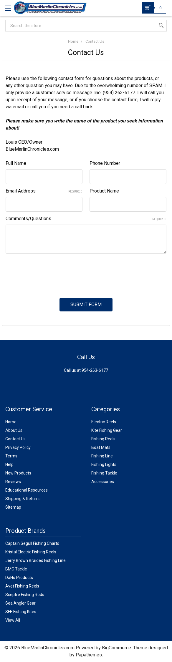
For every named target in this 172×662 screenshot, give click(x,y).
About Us (13, 430)
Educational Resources (26, 490)
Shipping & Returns (23, 499)
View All (12, 620)
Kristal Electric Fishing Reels (30, 552)
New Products (18, 473)
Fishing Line (102, 456)
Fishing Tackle (104, 473)
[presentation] (50, 272)
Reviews (13, 482)
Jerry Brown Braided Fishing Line (35, 560)
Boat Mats (100, 447)
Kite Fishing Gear (106, 430)
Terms (11, 456)
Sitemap (13, 507)
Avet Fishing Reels (22, 586)
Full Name (16, 163)
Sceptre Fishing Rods (24, 595)
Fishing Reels (103, 439)
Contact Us (15, 439)
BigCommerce (116, 648)
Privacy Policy (18, 447)
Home (10, 422)
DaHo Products (19, 577)
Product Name (104, 191)
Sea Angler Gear (20, 603)
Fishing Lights (103, 464)
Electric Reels (103, 422)
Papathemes (89, 655)
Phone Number (105, 163)
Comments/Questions (86, 218)
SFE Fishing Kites (20, 612)
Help (9, 464)
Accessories (102, 482)
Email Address (44, 191)
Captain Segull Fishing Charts (32, 543)
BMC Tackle (16, 569)
